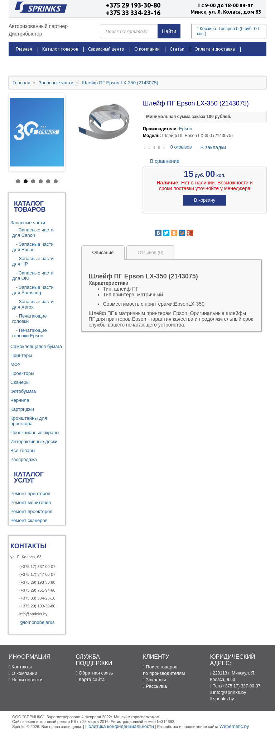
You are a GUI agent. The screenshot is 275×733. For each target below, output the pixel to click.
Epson (185, 128)
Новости (61, 63)
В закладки (211, 147)
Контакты (90, 63)
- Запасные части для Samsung (33, 290)
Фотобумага (23, 391)
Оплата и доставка (214, 49)
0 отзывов (181, 147)
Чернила (19, 400)
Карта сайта (90, 679)
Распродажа (29, 63)
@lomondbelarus (36, 622)
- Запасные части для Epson (33, 246)
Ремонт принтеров (30, 493)
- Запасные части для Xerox (33, 304)
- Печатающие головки (29, 318)
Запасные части (27, 222)
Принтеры (21, 355)
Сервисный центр (106, 49)
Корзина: (228, 31)
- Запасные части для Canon (33, 232)
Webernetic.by (234, 726)
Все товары (22, 450)
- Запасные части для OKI (33, 275)
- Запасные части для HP (33, 261)
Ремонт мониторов (30, 502)
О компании (147, 49)
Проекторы (22, 373)
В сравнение (163, 161)
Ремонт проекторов (31, 511)
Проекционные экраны (34, 432)
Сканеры (20, 382)
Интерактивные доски (34, 441)
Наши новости (25, 679)
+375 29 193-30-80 (133, 5)
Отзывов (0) (150, 252)
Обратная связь (94, 673)
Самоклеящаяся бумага (36, 346)
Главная (24, 49)
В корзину (204, 200)
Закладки (154, 679)
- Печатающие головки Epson (29, 333)
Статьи (177, 49)
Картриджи (22, 409)
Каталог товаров (60, 49)
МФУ (15, 364)
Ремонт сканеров (29, 520)
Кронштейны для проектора (28, 420)
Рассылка (155, 686)
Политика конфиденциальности (119, 726)
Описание (103, 252)
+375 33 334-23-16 (133, 12)
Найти (169, 31)
